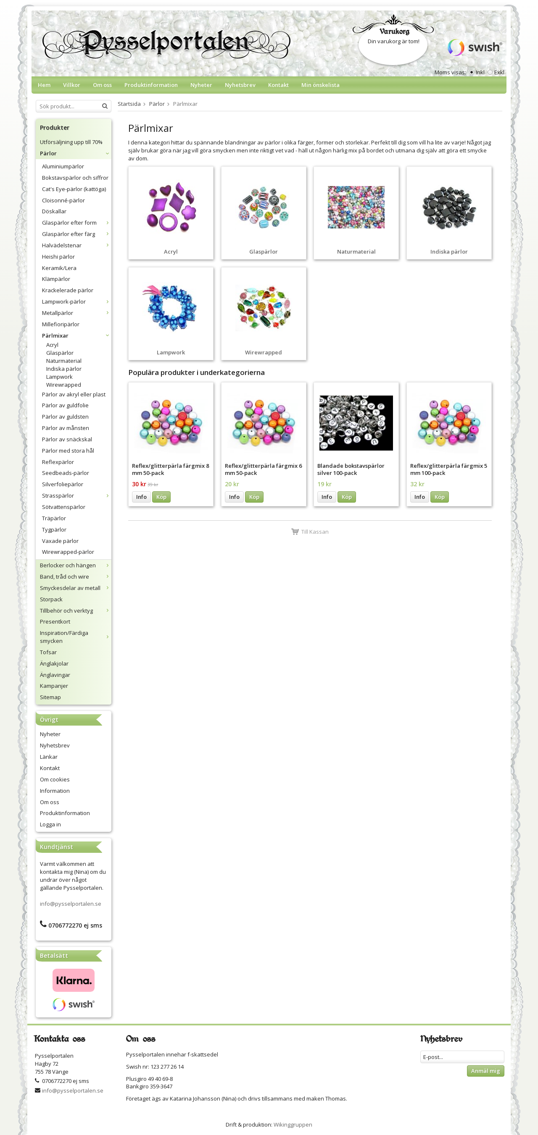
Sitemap (50, 697)
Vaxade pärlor (60, 541)
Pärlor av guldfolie (65, 405)
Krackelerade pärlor (67, 290)
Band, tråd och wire (75, 576)
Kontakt (278, 85)
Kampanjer (54, 685)
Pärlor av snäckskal (67, 439)
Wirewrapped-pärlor (68, 552)
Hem (44, 85)
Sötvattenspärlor (63, 507)
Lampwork (59, 376)
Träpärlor (54, 518)
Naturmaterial (64, 360)
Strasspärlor (76, 495)
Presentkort (55, 621)
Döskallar (54, 211)
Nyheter (201, 85)
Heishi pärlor (58, 256)
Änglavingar (55, 675)
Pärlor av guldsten (65, 416)
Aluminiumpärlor (63, 166)
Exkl (499, 72)
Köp (161, 497)
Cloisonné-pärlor (63, 200)
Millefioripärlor (60, 324)
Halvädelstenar (76, 245)
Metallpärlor (76, 313)
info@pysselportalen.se (70, 903)
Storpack (51, 599)
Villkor (71, 85)
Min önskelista (320, 85)
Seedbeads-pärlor (65, 473)
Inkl (480, 72)
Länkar (49, 756)
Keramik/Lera (59, 268)
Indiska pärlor (64, 368)
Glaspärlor (60, 352)
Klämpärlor (56, 279)
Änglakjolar (54, 663)
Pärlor (75, 153)
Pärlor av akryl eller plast (73, 394)
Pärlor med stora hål (68, 450)
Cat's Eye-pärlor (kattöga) (74, 189)
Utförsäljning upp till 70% (71, 142)
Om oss (102, 85)
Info (141, 497)
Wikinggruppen (293, 1124)
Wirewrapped (63, 384)
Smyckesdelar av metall (75, 588)
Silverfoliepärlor (62, 484)
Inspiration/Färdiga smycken (75, 637)
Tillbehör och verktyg (75, 610)
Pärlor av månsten (65, 428)
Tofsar (48, 652)
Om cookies (55, 779)
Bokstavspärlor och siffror (75, 177)
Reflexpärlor (58, 462)
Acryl (52, 345)
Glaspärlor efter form (76, 222)
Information (55, 790)
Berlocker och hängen (75, 565)
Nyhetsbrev (240, 85)
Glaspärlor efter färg (76, 234)
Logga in (50, 824)
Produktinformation (151, 85)
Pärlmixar (76, 335)
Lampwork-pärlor (76, 301)
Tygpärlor (54, 529)
